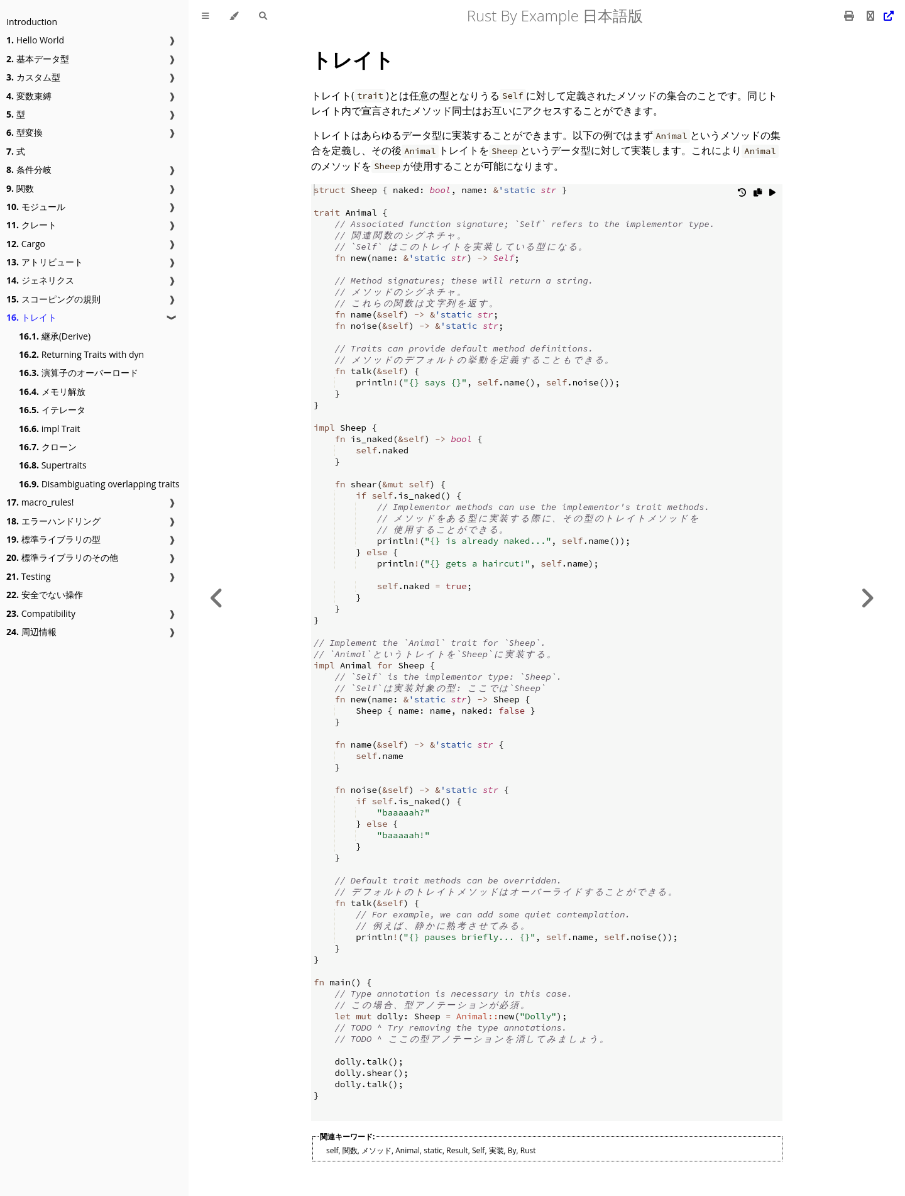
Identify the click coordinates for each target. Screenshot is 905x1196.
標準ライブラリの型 (53, 539)
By (512, 1150)
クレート (31, 225)
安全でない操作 (44, 595)
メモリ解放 (52, 391)
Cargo (25, 244)
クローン (48, 447)
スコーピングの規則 (53, 299)
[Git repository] (879, 16)
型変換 (24, 132)
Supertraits (53, 465)
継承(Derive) (54, 336)
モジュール (35, 207)
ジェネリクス (40, 280)
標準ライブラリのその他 (62, 557)
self (332, 1150)
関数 (20, 188)
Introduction (31, 22)
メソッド (376, 1150)
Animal (407, 1150)
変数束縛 (29, 96)
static (433, 1150)
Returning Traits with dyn (81, 354)
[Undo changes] (742, 195)
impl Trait (49, 429)
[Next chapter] (867, 598)
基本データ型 (37, 59)
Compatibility (40, 613)
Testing (28, 576)
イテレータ (52, 410)
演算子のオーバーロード (78, 373)
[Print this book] (850, 16)
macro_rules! (40, 502)
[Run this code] (772, 195)
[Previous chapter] (217, 598)
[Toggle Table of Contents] (205, 16)
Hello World (35, 40)
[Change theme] (234, 16)
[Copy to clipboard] (757, 195)
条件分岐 (29, 169)
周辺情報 (31, 632)
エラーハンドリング (53, 521)
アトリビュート (44, 262)
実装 (496, 1150)
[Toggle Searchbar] (263, 16)
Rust (528, 1150)
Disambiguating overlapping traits (99, 484)
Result (457, 1150)
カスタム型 (33, 77)
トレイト (31, 317)
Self (478, 1150)
